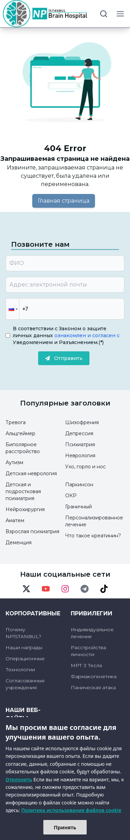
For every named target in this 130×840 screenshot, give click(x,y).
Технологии (20, 669)
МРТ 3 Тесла (86, 665)
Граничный (78, 507)
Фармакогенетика (93, 676)
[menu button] (120, 14)
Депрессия (79, 433)
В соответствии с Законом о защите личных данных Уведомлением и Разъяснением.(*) (66, 335)
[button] (12, 309)
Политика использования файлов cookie (71, 810)
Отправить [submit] (64, 358)
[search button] (104, 14)
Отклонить (19, 779)
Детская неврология (31, 473)
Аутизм (14, 462)
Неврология (80, 455)
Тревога (16, 422)
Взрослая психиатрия (32, 531)
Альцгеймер (20, 433)
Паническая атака (93, 687)
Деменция (19, 542)
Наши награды (24, 647)
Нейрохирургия (25, 509)
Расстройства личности (88, 650)
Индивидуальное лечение (92, 632)
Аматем (15, 520)
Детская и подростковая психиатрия (23, 491)
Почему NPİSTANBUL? (23, 632)
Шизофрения (82, 422)
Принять (65, 827)
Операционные (25, 658)
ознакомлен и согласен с (86, 335)
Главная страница (63, 200)
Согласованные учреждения (25, 684)
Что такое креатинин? (93, 536)
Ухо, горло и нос (85, 466)
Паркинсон (79, 484)
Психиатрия (80, 444)
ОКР (71, 495)
